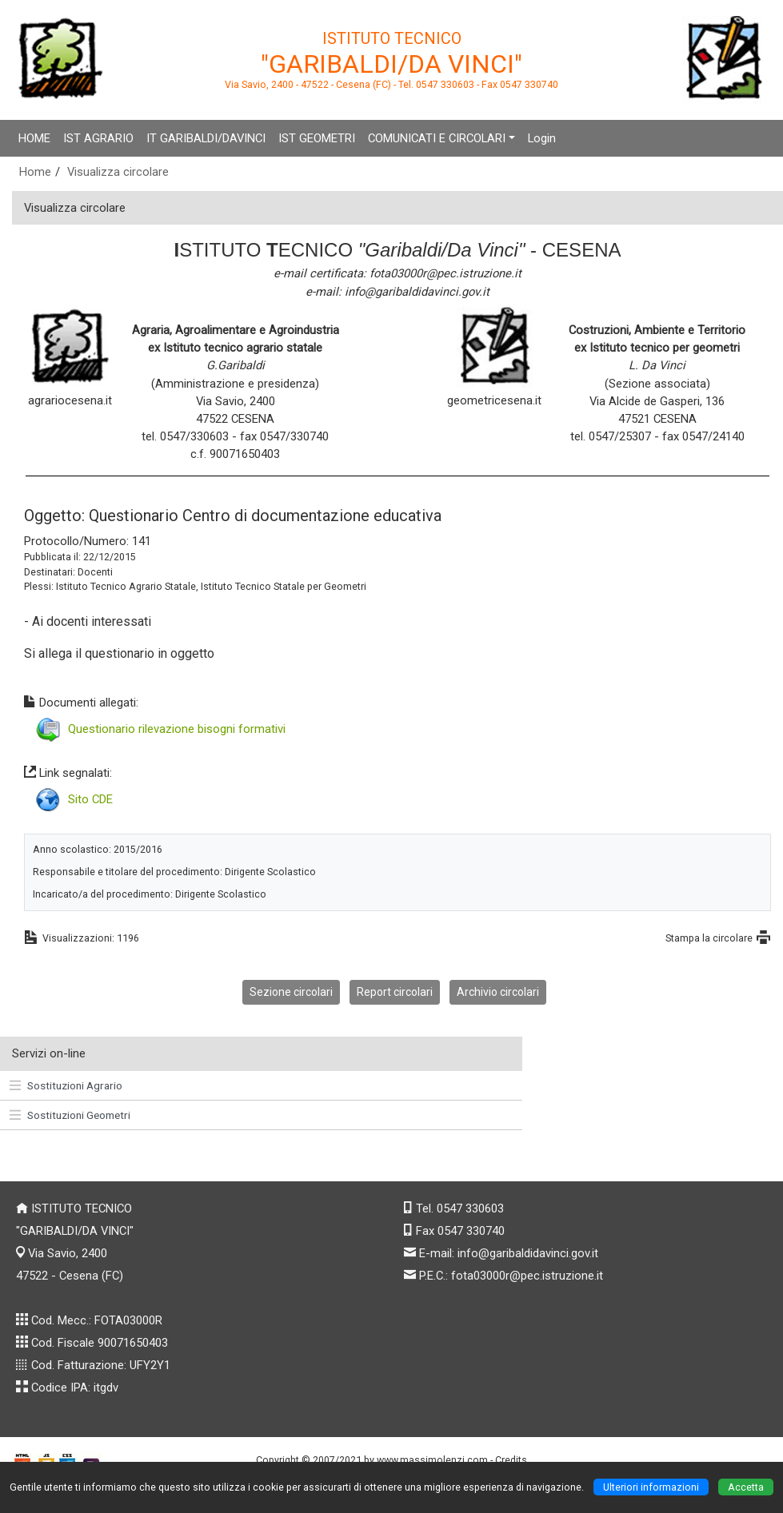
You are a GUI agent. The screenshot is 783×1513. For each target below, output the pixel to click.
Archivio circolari (498, 991)
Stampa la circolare (709, 938)
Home (35, 172)
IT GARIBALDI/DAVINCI (206, 138)
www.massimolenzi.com (432, 1460)
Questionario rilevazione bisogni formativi (177, 729)
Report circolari (395, 991)
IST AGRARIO (98, 138)
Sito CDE (90, 799)
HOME (34, 138)
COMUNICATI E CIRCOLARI (436, 138)
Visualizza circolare (118, 172)
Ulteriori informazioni (651, 1487)
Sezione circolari (291, 991)
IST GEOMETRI (316, 138)
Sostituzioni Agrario (66, 1085)
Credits (511, 1460)
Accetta (746, 1487)
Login (542, 138)
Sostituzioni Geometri (70, 1115)
